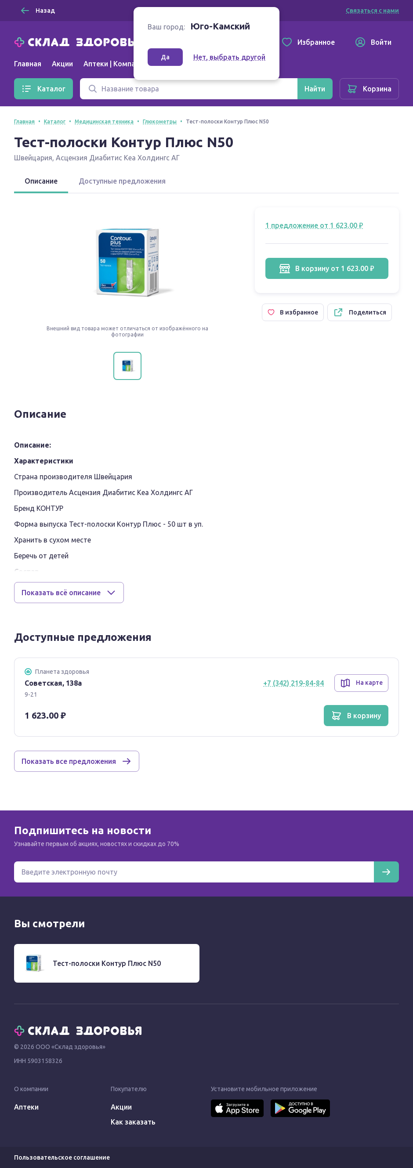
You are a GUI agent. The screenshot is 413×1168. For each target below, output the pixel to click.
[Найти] (315, 88)
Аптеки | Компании (115, 64)
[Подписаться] (386, 871)
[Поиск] (188, 89)
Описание (41, 181)
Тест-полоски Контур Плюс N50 (107, 963)
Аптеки (26, 1107)
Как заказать (133, 1122)
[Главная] (80, 41)
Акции (62, 64)
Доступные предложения (122, 181)
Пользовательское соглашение (62, 1157)
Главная (27, 64)
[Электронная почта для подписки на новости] (193, 872)
